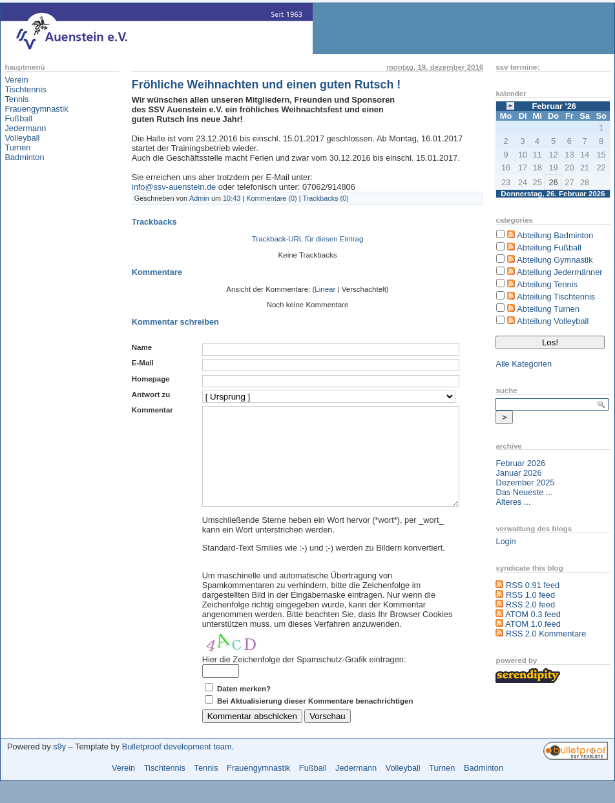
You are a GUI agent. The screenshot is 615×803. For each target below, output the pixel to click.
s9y (59, 766)
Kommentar (152, 410)
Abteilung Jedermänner (559, 272)
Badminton (24, 157)
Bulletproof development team (177, 766)
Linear (325, 289)
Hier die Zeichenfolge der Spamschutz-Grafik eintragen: (304, 679)
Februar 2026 (520, 463)
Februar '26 (554, 106)
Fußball (18, 118)
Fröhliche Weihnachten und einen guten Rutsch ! (266, 84)
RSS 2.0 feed (530, 604)
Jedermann (25, 128)
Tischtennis (25, 89)
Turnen (17, 147)
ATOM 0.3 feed (533, 614)
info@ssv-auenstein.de (174, 187)
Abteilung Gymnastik (554, 260)
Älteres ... (512, 502)
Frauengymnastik (36, 109)
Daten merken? (244, 708)
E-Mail (143, 363)
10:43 (231, 198)
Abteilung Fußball (549, 247)
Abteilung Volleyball (553, 321)
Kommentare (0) (271, 198)
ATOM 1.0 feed (533, 624)
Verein (16, 80)
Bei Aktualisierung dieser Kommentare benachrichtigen (315, 720)
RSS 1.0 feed (530, 595)
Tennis (16, 99)
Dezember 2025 (524, 482)
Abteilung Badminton (555, 235)
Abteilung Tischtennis (556, 296)
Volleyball (22, 138)
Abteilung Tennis (547, 284)
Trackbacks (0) (325, 198)
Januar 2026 (518, 473)
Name (142, 347)
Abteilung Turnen (548, 309)
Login (505, 541)
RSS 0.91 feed (532, 585)
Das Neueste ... (523, 492)
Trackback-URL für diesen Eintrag (308, 239)
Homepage (151, 379)
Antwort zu (151, 394)
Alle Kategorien (523, 364)
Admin (199, 198)
